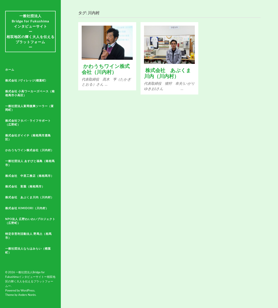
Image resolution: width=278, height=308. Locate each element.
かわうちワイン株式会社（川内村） (29, 150)
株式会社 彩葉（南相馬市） (25, 186)
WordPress (28, 290)
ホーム (9, 69)
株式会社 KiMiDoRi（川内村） (27, 208)
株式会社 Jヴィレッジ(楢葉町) (25, 80)
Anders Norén (27, 294)
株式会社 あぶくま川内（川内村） (29, 197)
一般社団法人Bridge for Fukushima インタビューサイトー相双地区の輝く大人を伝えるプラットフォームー (31, 31)
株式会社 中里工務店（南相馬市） (29, 175)
